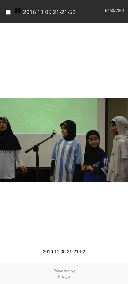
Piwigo (64, 276)
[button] (122, 29)
